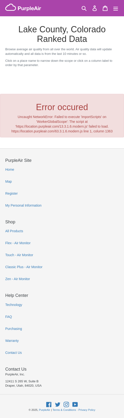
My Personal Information (23, 205)
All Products (14, 231)
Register (11, 193)
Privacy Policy (86, 409)
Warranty (12, 341)
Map (8, 181)
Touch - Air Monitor (19, 255)
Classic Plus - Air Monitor (24, 267)
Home (9, 169)
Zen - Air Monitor (17, 279)
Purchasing (13, 329)
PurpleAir (44, 409)
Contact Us (13, 353)
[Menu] (115, 8)
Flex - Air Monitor (18, 243)
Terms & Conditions (64, 409)
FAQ (8, 317)
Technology (13, 305)
